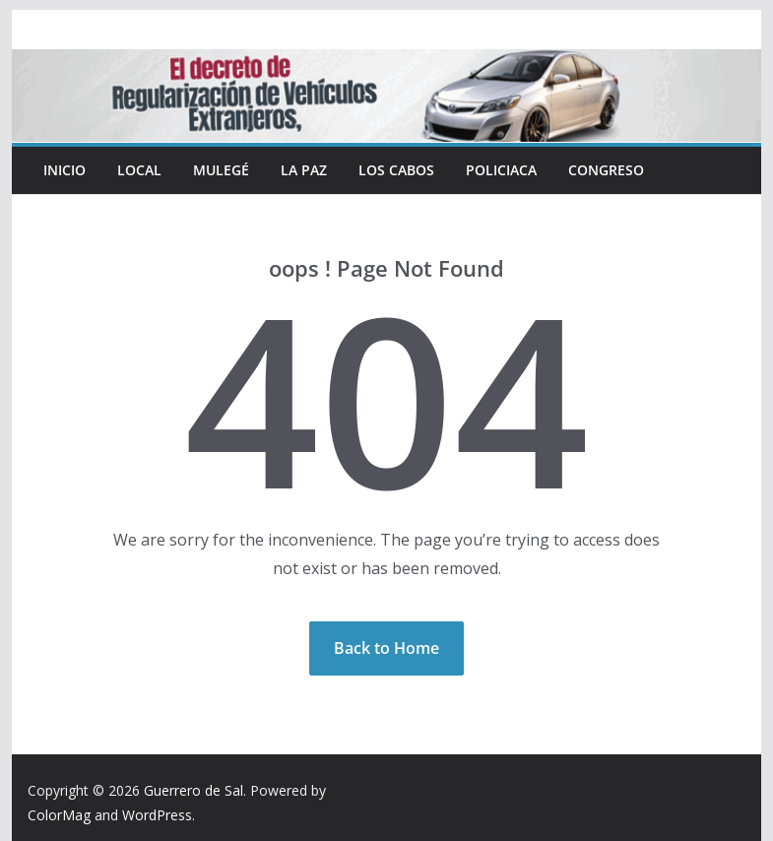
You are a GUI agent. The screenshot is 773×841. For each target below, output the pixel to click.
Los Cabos (396, 170)
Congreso (606, 170)
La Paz (304, 170)
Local (139, 170)
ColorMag (59, 815)
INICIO (64, 170)
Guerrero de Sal (193, 790)
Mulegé (221, 170)
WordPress (157, 815)
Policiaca (501, 170)
